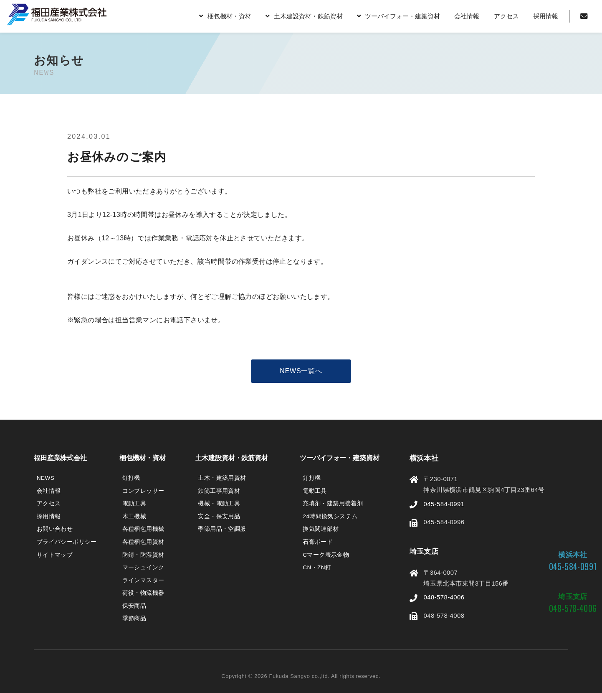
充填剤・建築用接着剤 (333, 503)
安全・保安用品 (219, 516)
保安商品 (134, 606)
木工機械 (134, 516)
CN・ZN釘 (317, 567)
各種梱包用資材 (143, 542)
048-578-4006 (443, 597)
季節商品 (134, 618)
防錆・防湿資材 (143, 555)
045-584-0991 (443, 503)
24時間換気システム (330, 516)
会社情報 (466, 16)
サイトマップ (55, 555)
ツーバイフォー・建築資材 (402, 16)
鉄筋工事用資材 (219, 491)
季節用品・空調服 (222, 529)
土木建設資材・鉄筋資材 (307, 16)
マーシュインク (143, 567)
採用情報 (545, 16)
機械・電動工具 (219, 503)
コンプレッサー (143, 491)
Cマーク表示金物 (326, 555)
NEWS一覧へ (301, 371)
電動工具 (134, 503)
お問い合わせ (55, 529)
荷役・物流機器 (143, 593)
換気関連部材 (321, 529)
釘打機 (131, 478)
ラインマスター (143, 580)
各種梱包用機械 (143, 529)
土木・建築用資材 (222, 478)
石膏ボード (318, 542)
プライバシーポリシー (67, 542)
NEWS (45, 478)
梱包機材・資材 (229, 16)
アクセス (506, 16)
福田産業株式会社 (60, 457)
